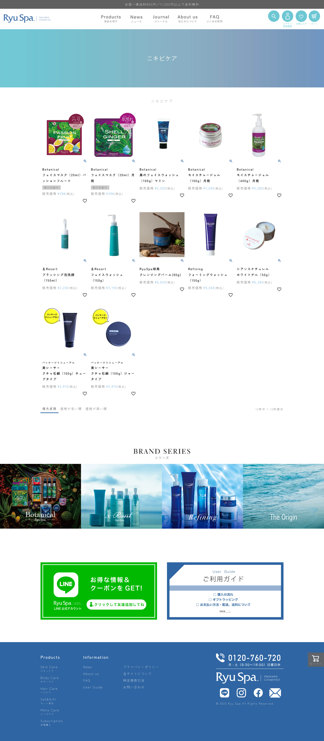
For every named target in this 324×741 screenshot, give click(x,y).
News (87, 667)
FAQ (86, 680)
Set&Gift (48, 701)
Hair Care (49, 690)
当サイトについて (137, 673)
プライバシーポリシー (141, 667)
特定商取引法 (134, 680)
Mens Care (49, 712)
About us (91, 673)
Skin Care (49, 668)
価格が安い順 (71, 408)
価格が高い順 (96, 408)
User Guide (93, 687)
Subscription (51, 722)
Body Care (49, 679)
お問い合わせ (134, 687)
